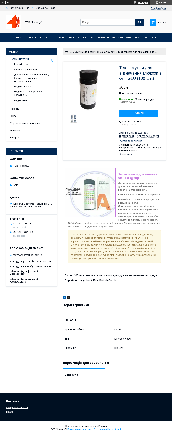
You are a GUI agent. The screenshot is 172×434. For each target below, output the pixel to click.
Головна (15, 37)
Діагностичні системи (72, 37)
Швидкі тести (37, 37)
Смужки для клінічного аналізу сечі (95, 52)
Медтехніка (20, 100)
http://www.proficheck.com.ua (27, 255)
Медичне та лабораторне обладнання (28, 93)
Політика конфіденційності (107, 429)
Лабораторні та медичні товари (120, 37)
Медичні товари (23, 86)
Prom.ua (102, 426)
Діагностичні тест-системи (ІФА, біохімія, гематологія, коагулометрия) (31, 77)
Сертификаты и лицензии (25, 123)
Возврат (14, 137)
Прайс (9, 411)
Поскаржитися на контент (79, 429)
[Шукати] (139, 22)
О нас (13, 116)
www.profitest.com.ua (17, 407)
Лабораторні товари (25, 69)
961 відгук (143, 2)
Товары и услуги (19, 59)
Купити (139, 113)
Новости (14, 108)
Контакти (15, 130)
